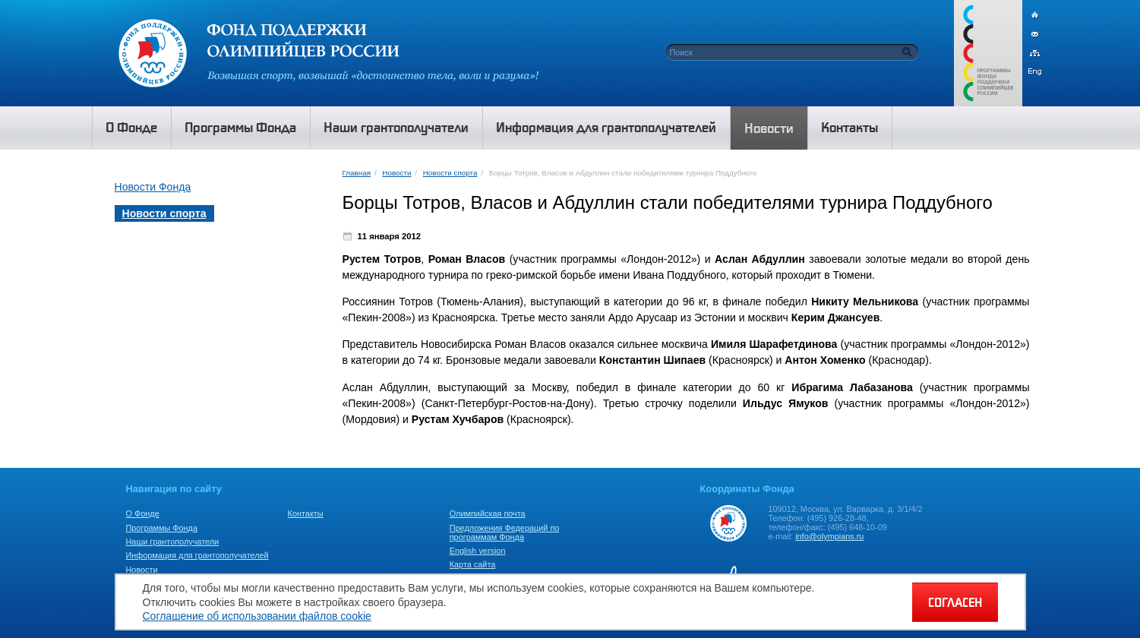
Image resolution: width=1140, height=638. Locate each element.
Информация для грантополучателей (197, 555)
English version (478, 550)
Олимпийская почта (488, 513)
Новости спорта (450, 173)
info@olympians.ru (829, 536)
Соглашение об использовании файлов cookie (257, 616)
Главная (357, 173)
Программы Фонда (161, 527)
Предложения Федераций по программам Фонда (505, 532)
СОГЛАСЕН (955, 602)
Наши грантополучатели (172, 541)
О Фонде (142, 513)
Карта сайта (473, 564)
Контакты (306, 513)
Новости (396, 173)
